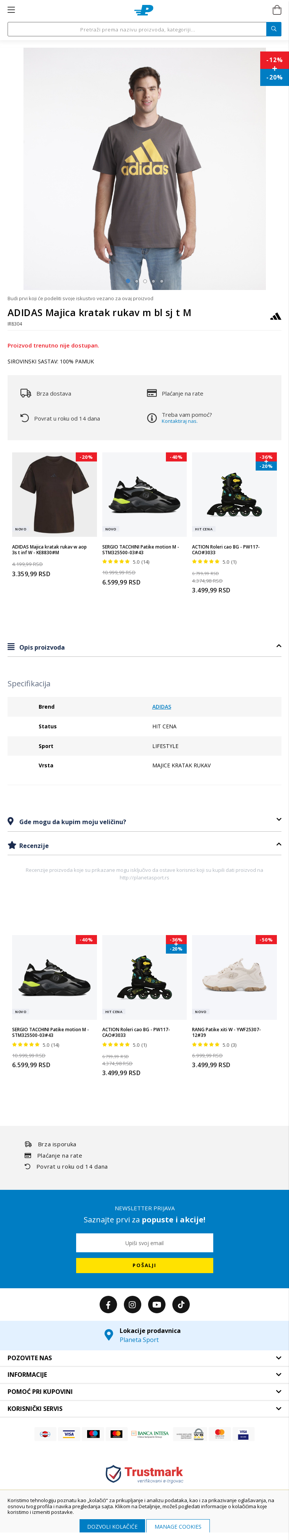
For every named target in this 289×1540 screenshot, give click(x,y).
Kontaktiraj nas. (180, 421)
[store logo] (143, 10)
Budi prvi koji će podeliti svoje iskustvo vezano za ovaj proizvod (80, 298)
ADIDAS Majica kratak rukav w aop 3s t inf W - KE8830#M (49, 550)
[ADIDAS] (275, 319)
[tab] (144, 647)
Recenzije (33, 846)
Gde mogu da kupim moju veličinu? (72, 822)
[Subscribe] (144, 1265)
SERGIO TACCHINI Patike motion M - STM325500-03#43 (140, 550)
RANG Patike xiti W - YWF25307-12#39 (226, 1032)
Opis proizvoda (41, 647)
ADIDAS (161, 706)
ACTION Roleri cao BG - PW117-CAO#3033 (226, 550)
